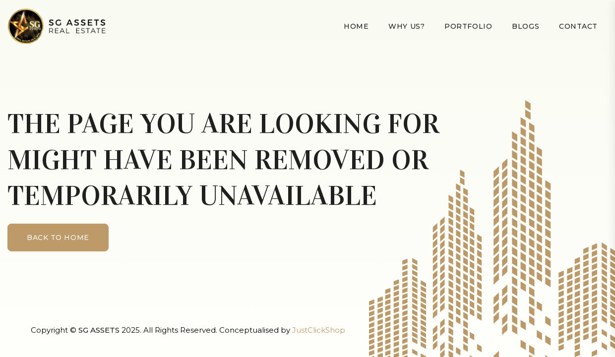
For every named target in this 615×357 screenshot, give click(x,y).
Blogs (525, 26)
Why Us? (406, 26)
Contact (578, 26)
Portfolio (468, 26)
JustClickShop (318, 330)
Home (356, 26)
